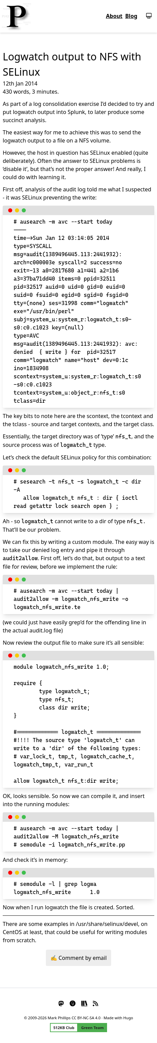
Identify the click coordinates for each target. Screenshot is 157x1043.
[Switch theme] (146, 15)
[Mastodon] (61, 1003)
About (114, 16)
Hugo (128, 1017)
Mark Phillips (59, 1017)
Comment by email (82, 958)
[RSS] (96, 1003)
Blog (131, 16)
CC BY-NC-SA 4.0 (86, 1017)
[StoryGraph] (84, 1003)
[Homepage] (16, 16)
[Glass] (73, 1003)
